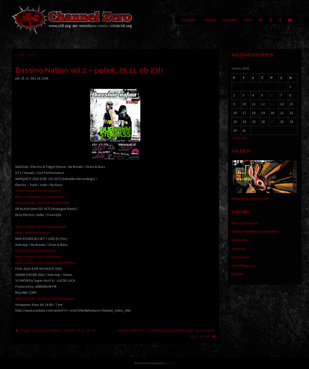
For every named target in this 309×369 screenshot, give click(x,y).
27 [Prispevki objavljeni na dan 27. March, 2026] (272, 121)
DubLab (237, 274)
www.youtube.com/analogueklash (40, 226)
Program (188, 20)
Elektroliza (240, 240)
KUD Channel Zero (245, 223)
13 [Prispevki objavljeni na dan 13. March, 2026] (272, 104)
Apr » (246, 137)
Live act (26, 55)
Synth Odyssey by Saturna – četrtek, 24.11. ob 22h (58, 330)
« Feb (236, 137)
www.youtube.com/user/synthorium (42, 202)
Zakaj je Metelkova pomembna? (255, 231)
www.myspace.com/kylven (35, 250)
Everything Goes (244, 265)
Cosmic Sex (240, 257)
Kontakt (229, 20)
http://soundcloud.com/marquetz (40, 196)
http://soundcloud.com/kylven (38, 256)
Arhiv (247, 20)
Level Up (238, 248)
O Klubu (209, 20)
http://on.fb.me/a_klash (33, 232)
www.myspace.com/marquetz (37, 190)
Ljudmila (169, 363)
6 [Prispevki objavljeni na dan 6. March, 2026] (271, 95)
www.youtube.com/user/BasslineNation (45, 262)
